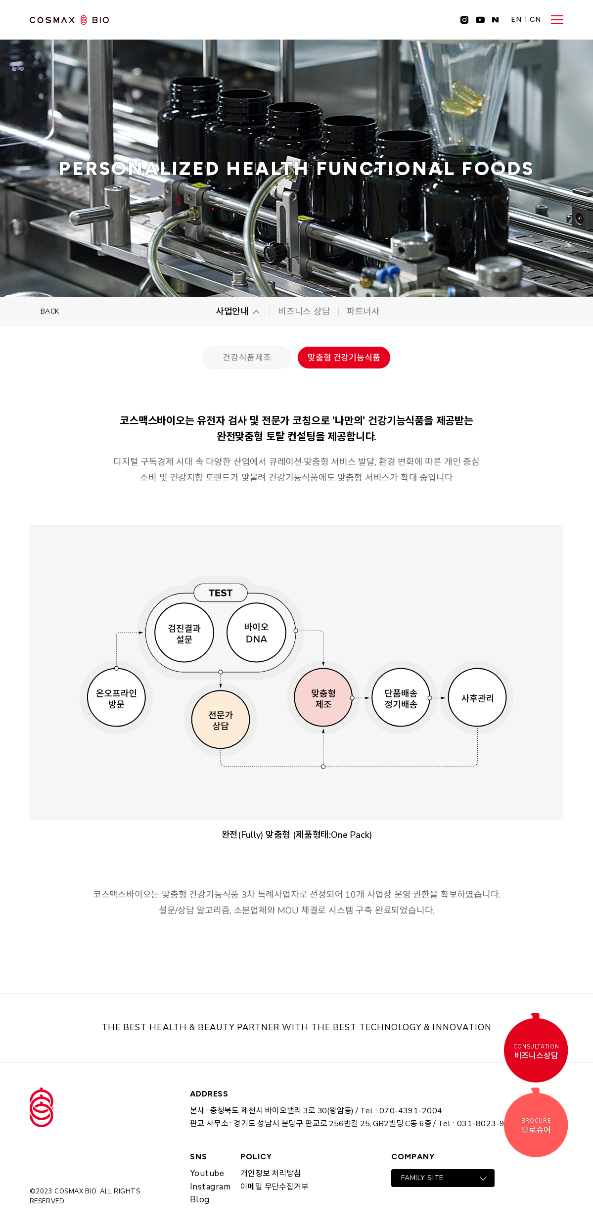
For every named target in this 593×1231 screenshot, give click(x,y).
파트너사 (363, 312)
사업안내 (232, 312)
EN (516, 19)
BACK (50, 311)
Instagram (210, 1186)
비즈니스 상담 (304, 312)
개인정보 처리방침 (270, 1173)
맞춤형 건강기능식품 (344, 358)
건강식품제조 (247, 358)
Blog (200, 1199)
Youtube (207, 1173)
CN (535, 19)
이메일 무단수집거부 (274, 1187)
